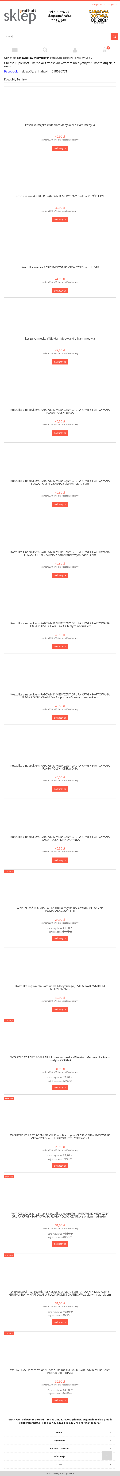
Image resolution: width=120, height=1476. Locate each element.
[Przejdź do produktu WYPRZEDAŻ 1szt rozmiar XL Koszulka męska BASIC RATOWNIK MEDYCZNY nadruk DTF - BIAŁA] (60, 1351)
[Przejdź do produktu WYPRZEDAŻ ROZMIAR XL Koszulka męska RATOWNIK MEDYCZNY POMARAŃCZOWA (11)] (60, 889)
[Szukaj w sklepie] (57, 36)
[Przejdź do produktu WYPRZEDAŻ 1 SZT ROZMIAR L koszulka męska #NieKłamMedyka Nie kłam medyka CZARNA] (60, 1038)
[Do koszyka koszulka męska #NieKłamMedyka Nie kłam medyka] (60, 148)
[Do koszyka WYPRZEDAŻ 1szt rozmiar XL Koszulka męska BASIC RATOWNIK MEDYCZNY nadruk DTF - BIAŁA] (60, 1400)
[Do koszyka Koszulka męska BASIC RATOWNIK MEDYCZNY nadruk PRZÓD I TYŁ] (60, 219)
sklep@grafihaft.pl (35, 71)
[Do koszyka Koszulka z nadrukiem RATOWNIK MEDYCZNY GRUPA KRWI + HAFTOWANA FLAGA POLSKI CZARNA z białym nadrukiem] (60, 504)
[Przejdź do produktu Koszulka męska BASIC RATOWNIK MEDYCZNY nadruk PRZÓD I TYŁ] (60, 177)
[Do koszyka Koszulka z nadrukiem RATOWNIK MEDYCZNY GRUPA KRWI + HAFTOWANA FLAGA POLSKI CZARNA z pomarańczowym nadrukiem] (60, 575)
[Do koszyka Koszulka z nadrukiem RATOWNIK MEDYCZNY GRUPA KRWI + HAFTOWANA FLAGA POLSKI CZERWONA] (60, 789)
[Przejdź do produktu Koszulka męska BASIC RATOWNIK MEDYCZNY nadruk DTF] (60, 248)
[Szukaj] (114, 36)
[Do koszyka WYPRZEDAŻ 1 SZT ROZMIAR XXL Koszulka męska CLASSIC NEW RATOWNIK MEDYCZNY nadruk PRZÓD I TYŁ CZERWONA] (60, 1165)
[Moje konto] (75, 50)
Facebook (11, 71)
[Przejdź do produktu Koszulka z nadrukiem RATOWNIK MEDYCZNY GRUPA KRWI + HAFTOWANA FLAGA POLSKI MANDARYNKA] (60, 818)
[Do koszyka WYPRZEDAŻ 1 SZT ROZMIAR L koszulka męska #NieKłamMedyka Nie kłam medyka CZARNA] (60, 1087)
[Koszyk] (105, 49)
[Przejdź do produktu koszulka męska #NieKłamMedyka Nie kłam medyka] (60, 106)
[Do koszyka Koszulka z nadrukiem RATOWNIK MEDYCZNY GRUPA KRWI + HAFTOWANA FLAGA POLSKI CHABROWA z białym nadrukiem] (60, 646)
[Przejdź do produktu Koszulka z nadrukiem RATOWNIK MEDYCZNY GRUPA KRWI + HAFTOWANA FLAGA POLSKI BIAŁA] (60, 391)
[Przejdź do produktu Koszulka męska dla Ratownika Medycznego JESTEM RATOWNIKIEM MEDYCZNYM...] (60, 967)
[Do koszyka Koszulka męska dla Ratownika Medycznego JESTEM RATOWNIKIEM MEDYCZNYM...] (60, 1009)
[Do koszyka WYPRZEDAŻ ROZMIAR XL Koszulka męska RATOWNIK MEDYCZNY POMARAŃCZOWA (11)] (60, 938)
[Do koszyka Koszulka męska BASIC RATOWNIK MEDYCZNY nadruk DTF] (60, 290)
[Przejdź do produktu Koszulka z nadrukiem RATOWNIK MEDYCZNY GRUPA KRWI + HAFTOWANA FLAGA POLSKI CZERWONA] (60, 747)
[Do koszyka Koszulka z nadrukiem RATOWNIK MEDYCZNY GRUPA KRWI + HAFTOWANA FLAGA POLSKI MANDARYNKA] (60, 860)
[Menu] (15, 50)
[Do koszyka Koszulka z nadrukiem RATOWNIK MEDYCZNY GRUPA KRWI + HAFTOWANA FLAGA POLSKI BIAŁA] (60, 433)
